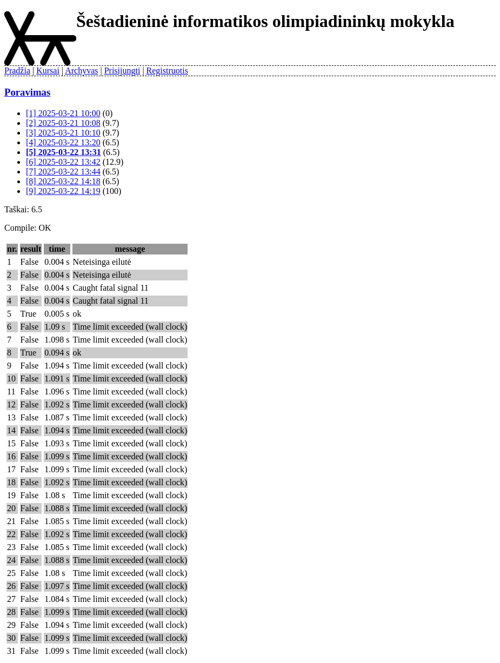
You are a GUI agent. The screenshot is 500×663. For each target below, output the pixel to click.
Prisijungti (122, 70)
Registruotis (167, 70)
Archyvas (81, 70)
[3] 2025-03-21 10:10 (63, 132)
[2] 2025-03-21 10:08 (63, 123)
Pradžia (17, 70)
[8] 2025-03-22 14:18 (63, 181)
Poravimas (27, 92)
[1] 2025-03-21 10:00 (63, 113)
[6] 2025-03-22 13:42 (63, 161)
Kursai (47, 70)
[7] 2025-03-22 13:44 (63, 171)
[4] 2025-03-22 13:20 (63, 142)
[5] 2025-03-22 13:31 (63, 152)
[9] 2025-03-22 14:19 (63, 191)
